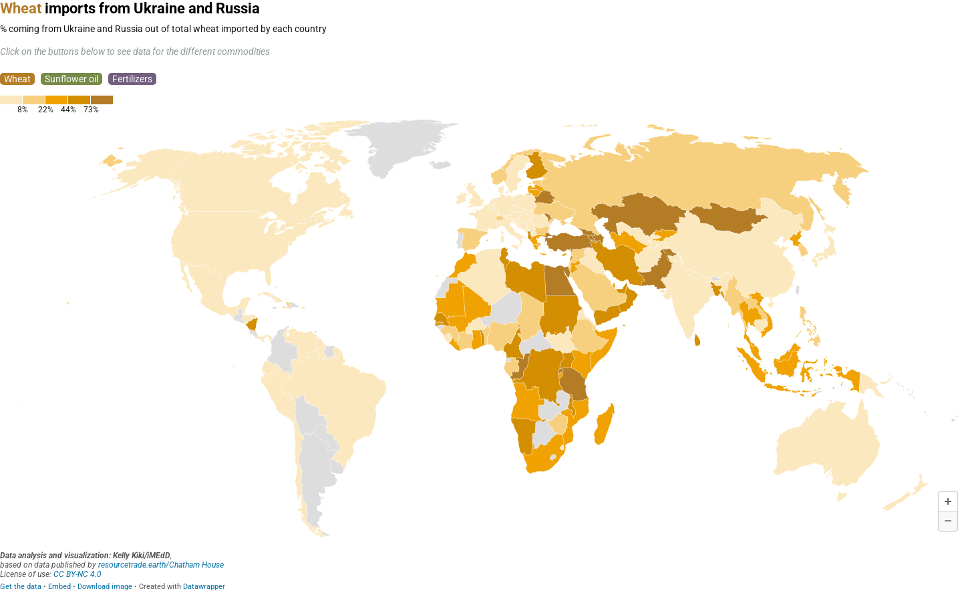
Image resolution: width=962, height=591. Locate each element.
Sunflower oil (71, 79)
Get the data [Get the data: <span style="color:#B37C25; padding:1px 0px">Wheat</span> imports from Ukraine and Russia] (20, 586)
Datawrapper (204, 586)
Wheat (17, 79)
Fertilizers (132, 79)
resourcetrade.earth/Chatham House (161, 565)
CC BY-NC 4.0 (77, 574)
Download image (104, 586)
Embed (59, 586)
